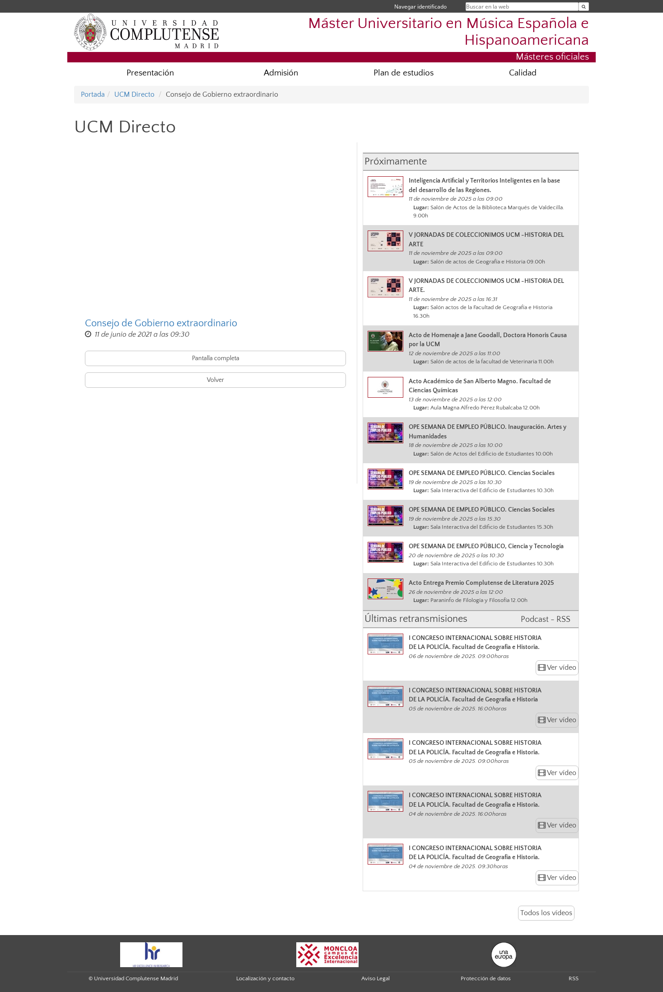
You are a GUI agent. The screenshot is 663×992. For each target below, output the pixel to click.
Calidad (523, 73)
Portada (93, 94)
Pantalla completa (215, 358)
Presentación (150, 73)
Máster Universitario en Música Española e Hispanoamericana (448, 32)
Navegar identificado (420, 6)
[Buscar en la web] (584, 6)
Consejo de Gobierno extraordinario (161, 323)
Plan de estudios (404, 73)
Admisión (281, 73)
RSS (574, 978)
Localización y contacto (265, 978)
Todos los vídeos (546, 913)
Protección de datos (486, 978)
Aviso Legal (375, 978)
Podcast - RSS (545, 619)
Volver (215, 380)
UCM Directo (134, 94)
